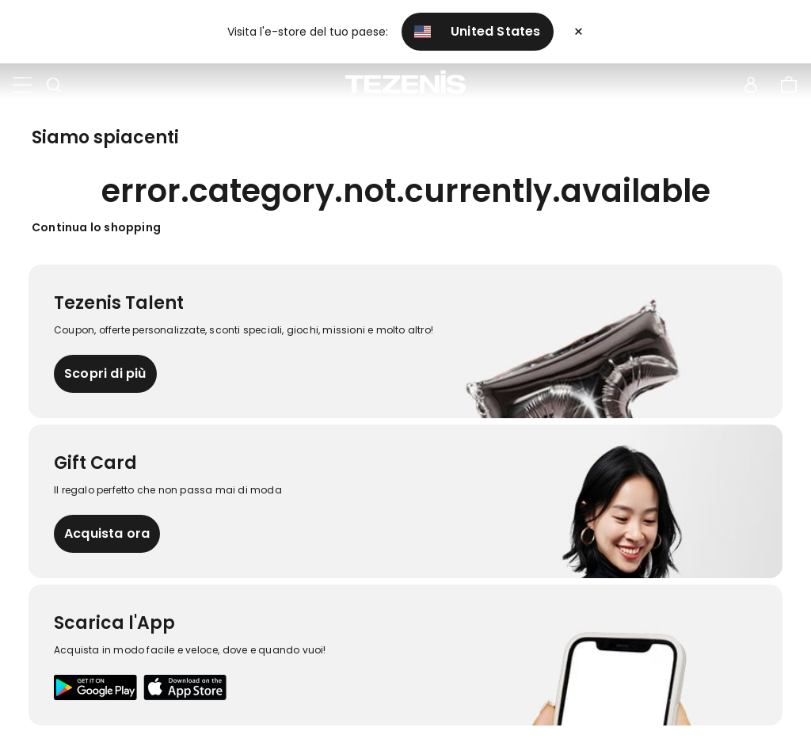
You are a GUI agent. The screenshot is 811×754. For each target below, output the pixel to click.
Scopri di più (105, 373)
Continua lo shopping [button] (96, 227)
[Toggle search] (53, 85)
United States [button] (477, 31)
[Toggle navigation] (22, 85)
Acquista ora (107, 533)
